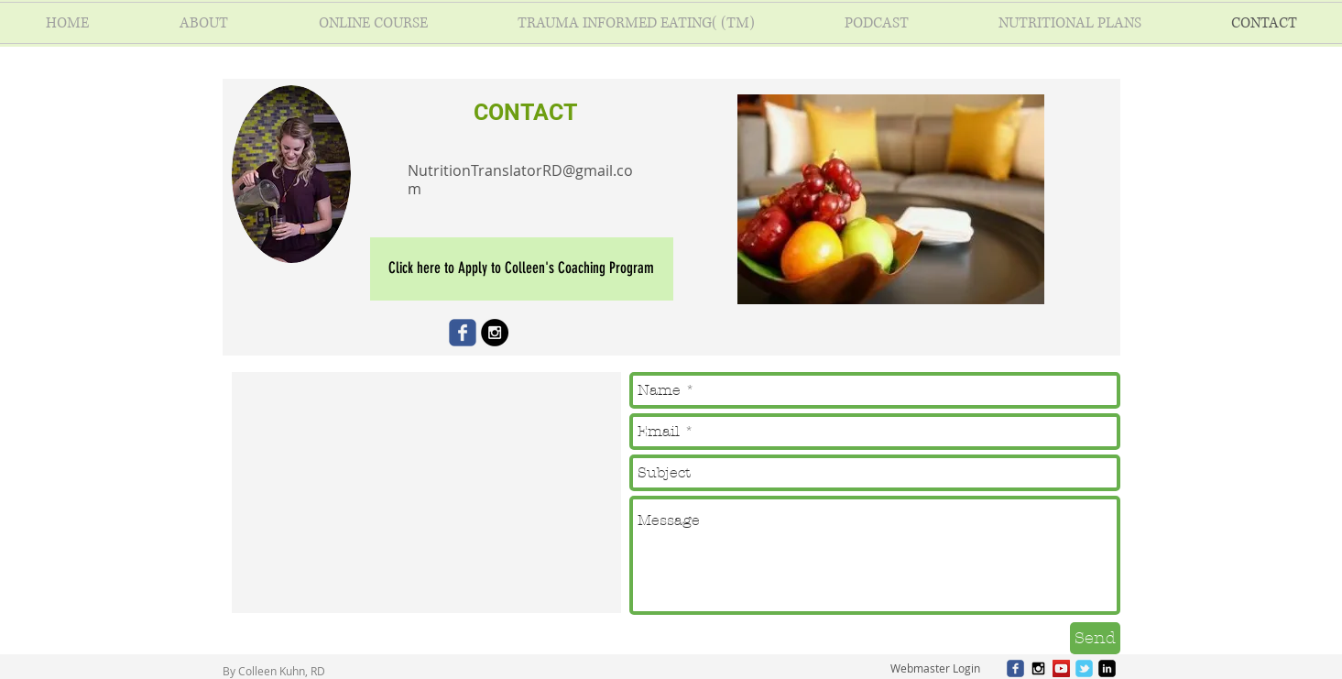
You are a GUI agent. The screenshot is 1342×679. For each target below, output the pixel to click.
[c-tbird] (1084, 668)
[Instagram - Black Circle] (494, 332)
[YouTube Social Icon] (1061, 668)
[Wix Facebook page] (462, 332)
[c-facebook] (1015, 668)
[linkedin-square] (1107, 668)
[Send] (1095, 638)
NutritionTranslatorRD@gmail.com (520, 179)
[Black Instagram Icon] (1038, 668)
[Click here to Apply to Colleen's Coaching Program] (521, 269)
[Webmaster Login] (935, 669)
